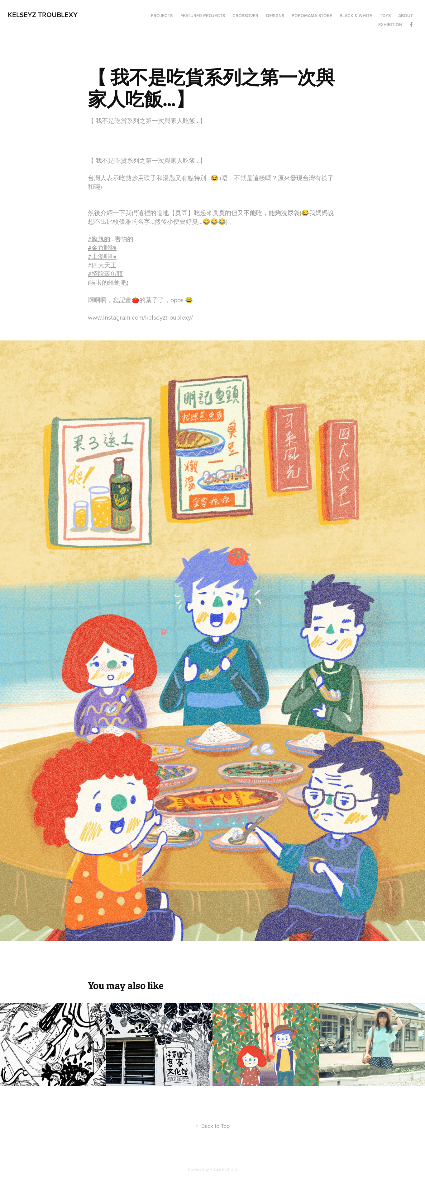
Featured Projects (202, 15)
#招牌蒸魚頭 (105, 273)
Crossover (245, 15)
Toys (385, 15)
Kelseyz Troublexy (43, 15)
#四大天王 (102, 265)
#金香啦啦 (102, 247)
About (405, 15)
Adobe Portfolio (223, 1169)
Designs (275, 15)
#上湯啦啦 (102, 256)
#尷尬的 (99, 238)
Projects (162, 15)
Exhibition (390, 24)
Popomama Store (312, 15)
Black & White (356, 15)
